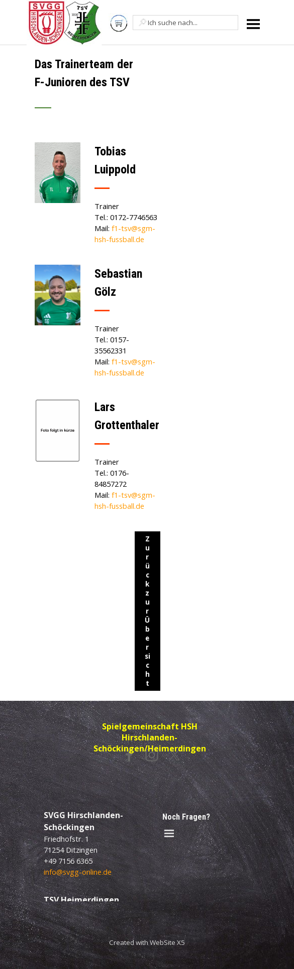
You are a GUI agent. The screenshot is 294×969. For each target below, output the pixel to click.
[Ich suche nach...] (185, 22)
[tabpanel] (98, 88)
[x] (174, 754)
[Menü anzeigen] (253, 24)
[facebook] (129, 754)
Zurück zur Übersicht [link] (147, 611)
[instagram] (151, 754)
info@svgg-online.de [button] (78, 872)
